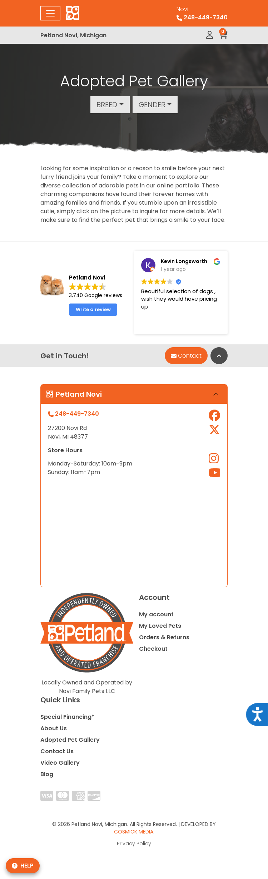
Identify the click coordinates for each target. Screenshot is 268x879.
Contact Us (57, 751)
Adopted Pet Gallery (70, 740)
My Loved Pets (160, 626)
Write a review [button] (93, 309)
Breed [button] (106, 105)
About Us (53, 728)
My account (156, 614)
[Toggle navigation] (50, 13)
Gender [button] (152, 105)
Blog (46, 774)
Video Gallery (60, 763)
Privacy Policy (134, 843)
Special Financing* (67, 717)
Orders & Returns (164, 637)
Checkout (153, 649)
